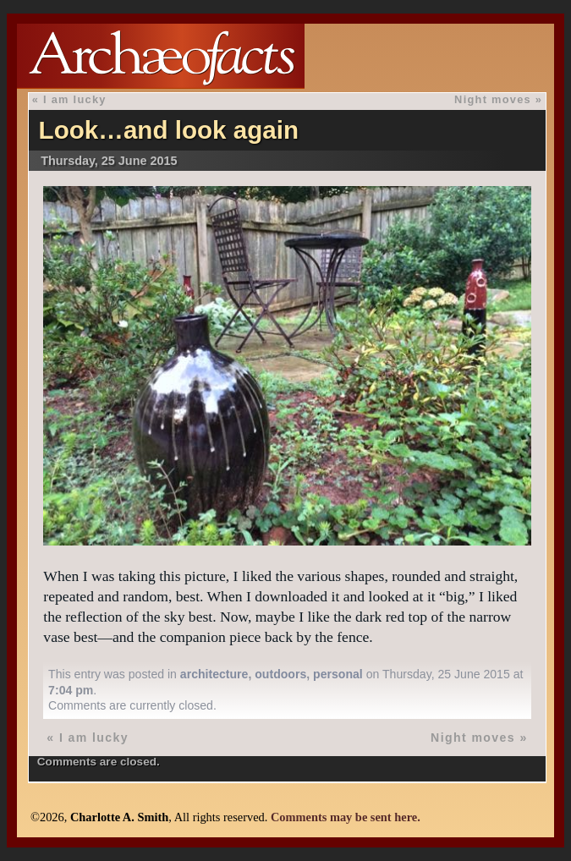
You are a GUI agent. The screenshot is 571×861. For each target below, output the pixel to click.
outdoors (280, 674)
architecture (214, 674)
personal (338, 674)
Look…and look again (169, 130)
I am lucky (75, 99)
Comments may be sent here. (345, 817)
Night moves (492, 99)
